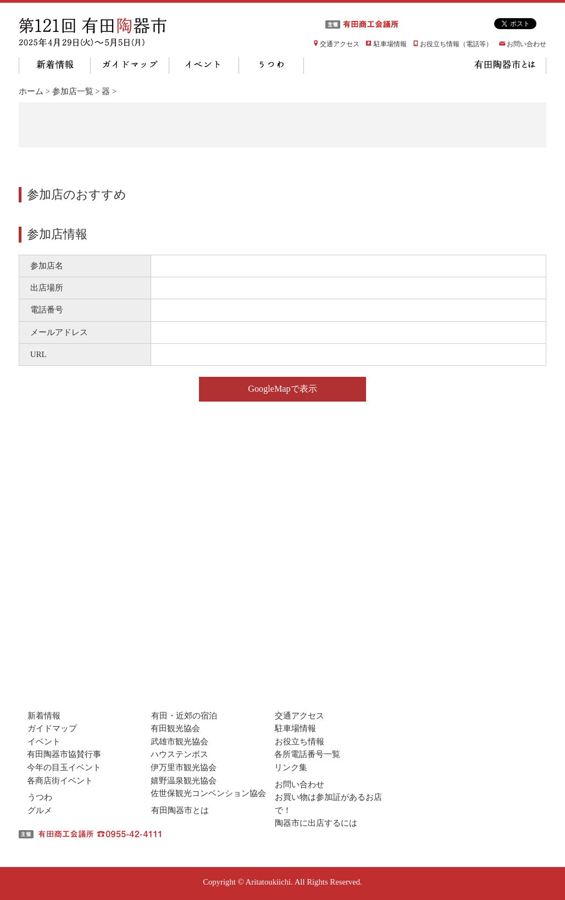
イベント (204, 65)
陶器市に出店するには (316, 823)
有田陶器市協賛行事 (64, 754)
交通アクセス (339, 44)
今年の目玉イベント (64, 767)
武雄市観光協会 (179, 741)
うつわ (271, 65)
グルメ (337, 65)
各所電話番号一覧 (307, 754)
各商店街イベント (60, 780)
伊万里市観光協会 (184, 767)
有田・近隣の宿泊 (416, 65)
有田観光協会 (175, 728)
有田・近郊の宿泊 (184, 715)
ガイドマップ (130, 65)
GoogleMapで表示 (282, 389)
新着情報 (55, 65)
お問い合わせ (526, 44)
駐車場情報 (390, 44)
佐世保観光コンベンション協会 (208, 793)
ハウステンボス (179, 754)
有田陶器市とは (504, 65)
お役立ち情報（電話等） (456, 44)
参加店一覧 (72, 91)
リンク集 (290, 767)
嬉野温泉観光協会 (184, 780)
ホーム (31, 91)
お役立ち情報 (299, 741)
